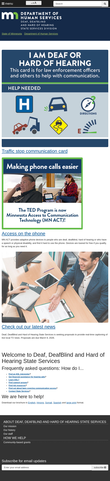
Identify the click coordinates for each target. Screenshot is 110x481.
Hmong (40, 402)
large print (71, 402)
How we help (14, 438)
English (31, 402)
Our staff (8, 433)
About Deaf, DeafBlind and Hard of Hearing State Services (54, 422)
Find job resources (17, 385)
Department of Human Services (41, 33)
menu (7, 3)
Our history (9, 430)
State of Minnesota (12, 33)
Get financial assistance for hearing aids (27, 377)
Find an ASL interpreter (19, 374)
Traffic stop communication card (35, 151)
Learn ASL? (14, 380)
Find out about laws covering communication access (32, 388)
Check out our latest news (28, 326)
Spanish (57, 402)
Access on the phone (23, 233)
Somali (48, 402)
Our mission (9, 426)
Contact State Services (19, 391)
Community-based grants (16, 442)
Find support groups (18, 382)
